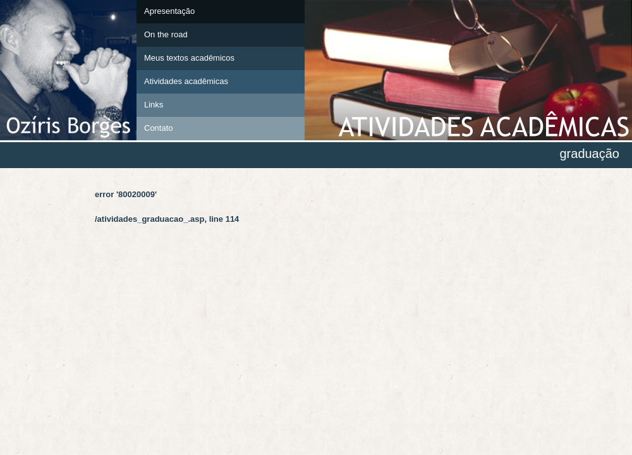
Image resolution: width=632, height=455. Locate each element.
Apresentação (169, 11)
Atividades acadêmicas (186, 81)
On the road (166, 34)
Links (153, 104)
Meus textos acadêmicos (189, 58)
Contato (158, 128)
